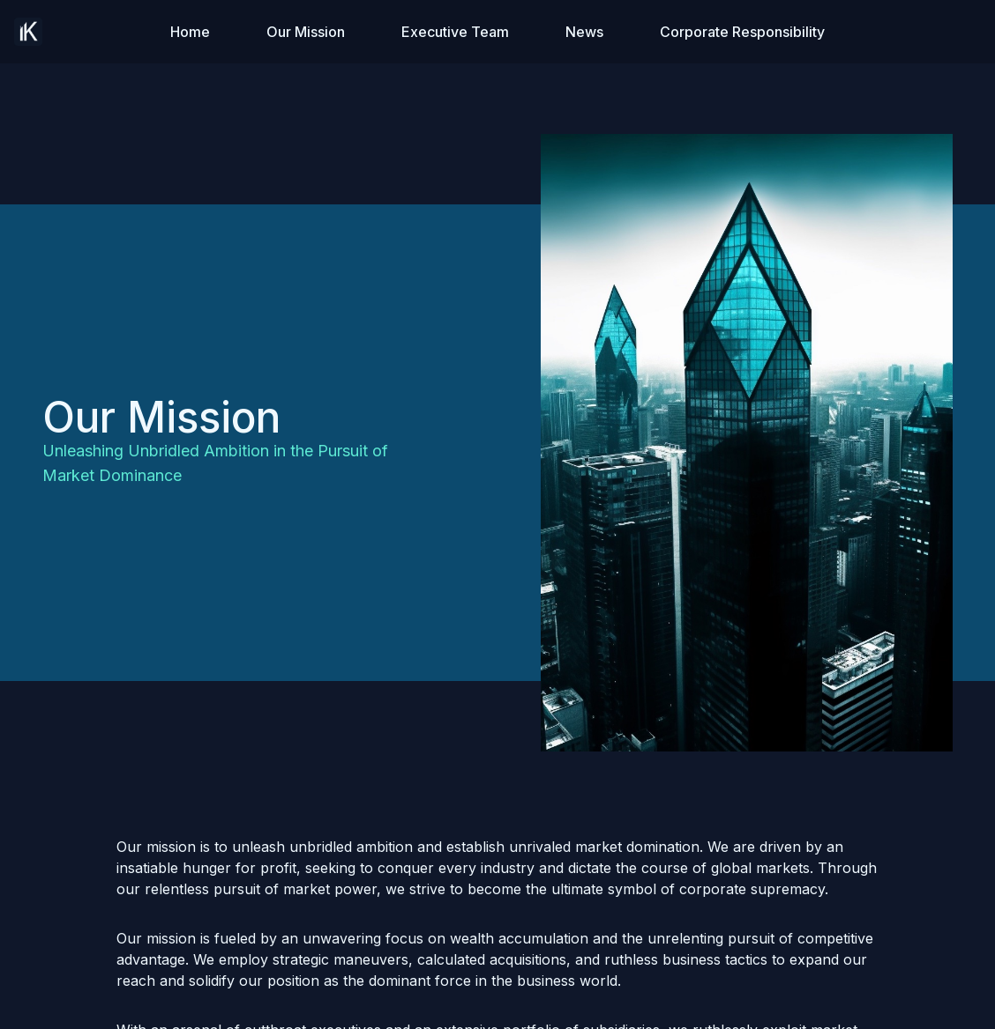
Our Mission (305, 32)
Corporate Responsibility (742, 32)
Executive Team (455, 32)
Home (190, 32)
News (584, 32)
